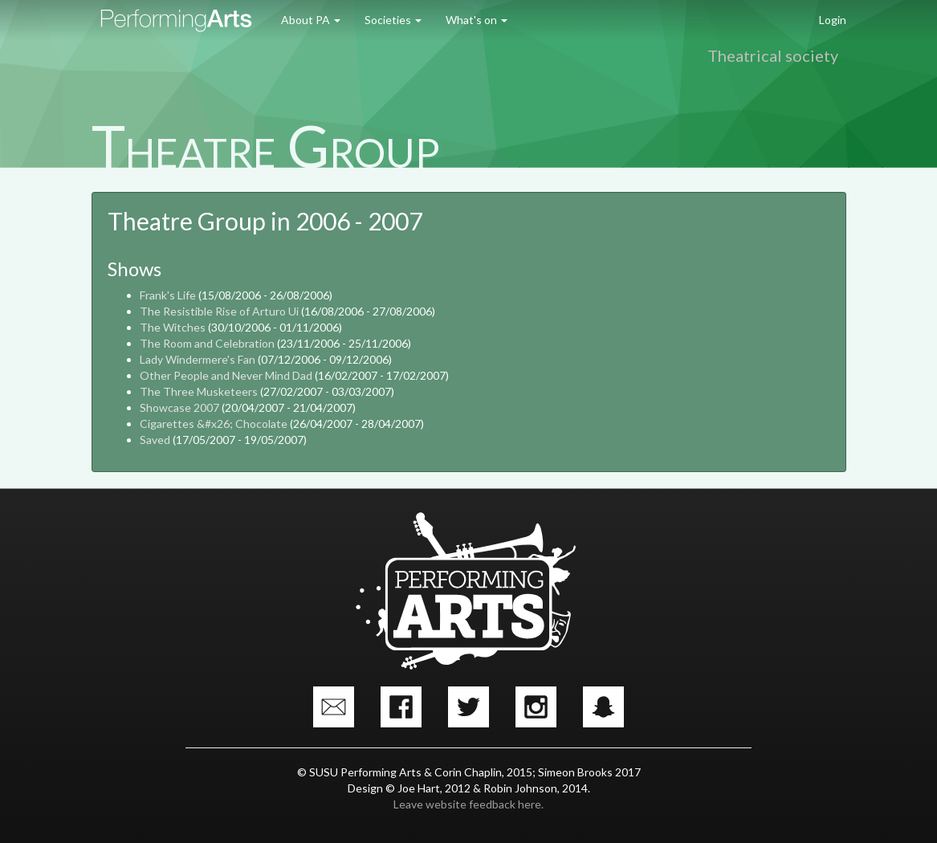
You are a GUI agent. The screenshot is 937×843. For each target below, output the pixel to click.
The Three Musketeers (199, 391)
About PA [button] (310, 19)
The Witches (173, 327)
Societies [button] (393, 19)
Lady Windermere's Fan (197, 359)
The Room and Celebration (207, 343)
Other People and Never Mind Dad (226, 375)
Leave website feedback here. (468, 804)
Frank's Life (168, 295)
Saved (155, 439)
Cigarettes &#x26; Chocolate (213, 423)
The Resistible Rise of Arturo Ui (219, 311)
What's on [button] (476, 19)
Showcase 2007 (179, 407)
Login (832, 19)
